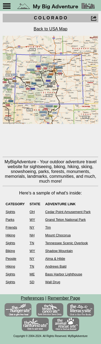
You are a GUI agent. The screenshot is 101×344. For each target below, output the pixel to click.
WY (32, 220)
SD (32, 282)
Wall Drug (52, 282)
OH (32, 212)
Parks (10, 220)
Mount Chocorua (58, 235)
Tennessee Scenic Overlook (66, 243)
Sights (10, 212)
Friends (11, 227)
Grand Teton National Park (65, 220)
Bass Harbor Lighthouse (63, 274)
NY (32, 227)
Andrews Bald (56, 266)
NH (32, 235)
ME (32, 274)
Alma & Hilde (55, 259)
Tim (48, 227)
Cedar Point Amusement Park (68, 212)
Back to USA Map (50, 29)
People (11, 259)
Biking (10, 251)
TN (32, 243)
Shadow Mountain (59, 251)
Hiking (10, 235)
